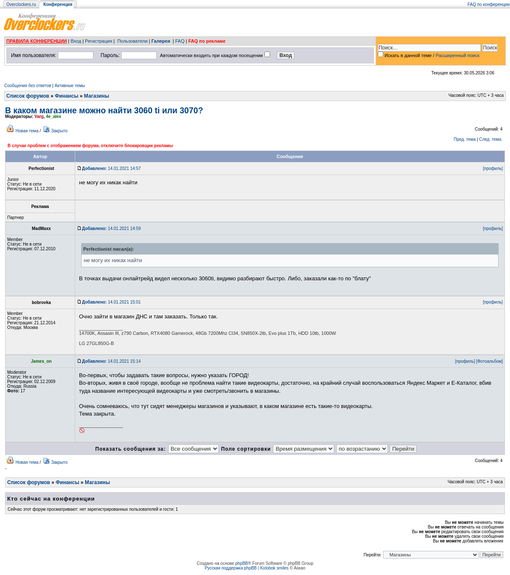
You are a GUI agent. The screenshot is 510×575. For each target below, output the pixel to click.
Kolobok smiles (274, 568)
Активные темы (70, 85)
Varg (39, 116)
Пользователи (132, 41)
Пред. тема (465, 139)
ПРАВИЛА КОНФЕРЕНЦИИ (36, 41)
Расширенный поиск (458, 55)
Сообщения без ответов (27, 85)
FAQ (180, 41)
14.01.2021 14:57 (111, 168)
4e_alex (53, 116)
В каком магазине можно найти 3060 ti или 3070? (104, 110)
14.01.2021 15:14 (111, 361)
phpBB (241, 563)
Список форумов (27, 96)
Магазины (96, 96)
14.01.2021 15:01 (111, 302)
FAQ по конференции (489, 4)
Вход (76, 41)
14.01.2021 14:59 (111, 228)
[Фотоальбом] (489, 361)
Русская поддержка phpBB (230, 568)
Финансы (67, 96)
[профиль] (493, 168)
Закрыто (59, 131)
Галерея (160, 41)
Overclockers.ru (21, 4)
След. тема (490, 139)
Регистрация (98, 41)
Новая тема (27, 131)
